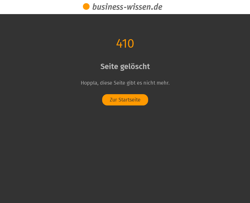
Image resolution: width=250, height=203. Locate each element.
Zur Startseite (125, 100)
